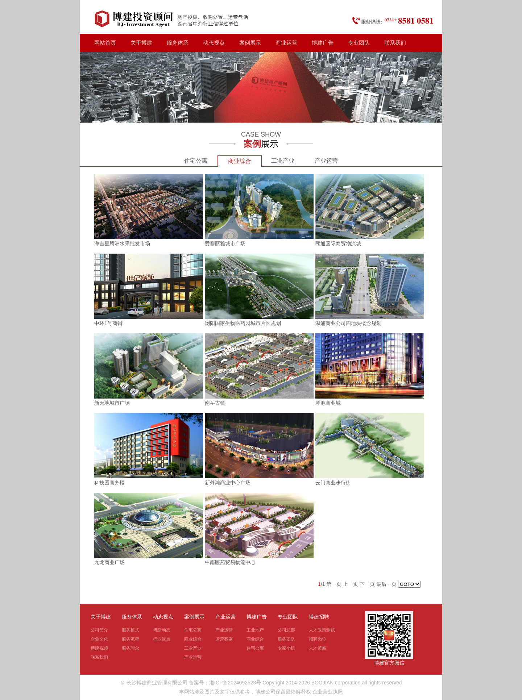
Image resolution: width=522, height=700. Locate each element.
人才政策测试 (322, 630)
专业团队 (359, 42)
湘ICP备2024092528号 (235, 683)
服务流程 (130, 639)
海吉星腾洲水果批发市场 (122, 243)
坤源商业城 (328, 403)
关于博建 (141, 42)
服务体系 (177, 42)
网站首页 (105, 42)
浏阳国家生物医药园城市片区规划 (243, 323)
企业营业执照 (327, 692)
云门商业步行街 (333, 483)
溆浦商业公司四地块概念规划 (348, 323)
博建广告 (323, 42)
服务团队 (286, 639)
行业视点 (161, 639)
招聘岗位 (317, 639)
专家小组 (286, 648)
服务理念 (130, 648)
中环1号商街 (108, 323)
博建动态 (161, 630)
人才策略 (317, 648)
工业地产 (255, 630)
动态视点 (214, 42)
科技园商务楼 (109, 483)
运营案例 (224, 639)
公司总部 (286, 630)
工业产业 (282, 161)
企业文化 (99, 639)
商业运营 (286, 42)
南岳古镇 (215, 403)
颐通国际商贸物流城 (338, 243)
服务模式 (130, 630)
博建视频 (99, 648)
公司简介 (99, 630)
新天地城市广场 (112, 403)
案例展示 (250, 42)
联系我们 (395, 42)
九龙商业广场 (109, 562)
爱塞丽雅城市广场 (225, 243)
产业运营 (326, 161)
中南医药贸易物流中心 (230, 562)
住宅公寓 (195, 161)
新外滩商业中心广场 (227, 483)
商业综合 (239, 161)
